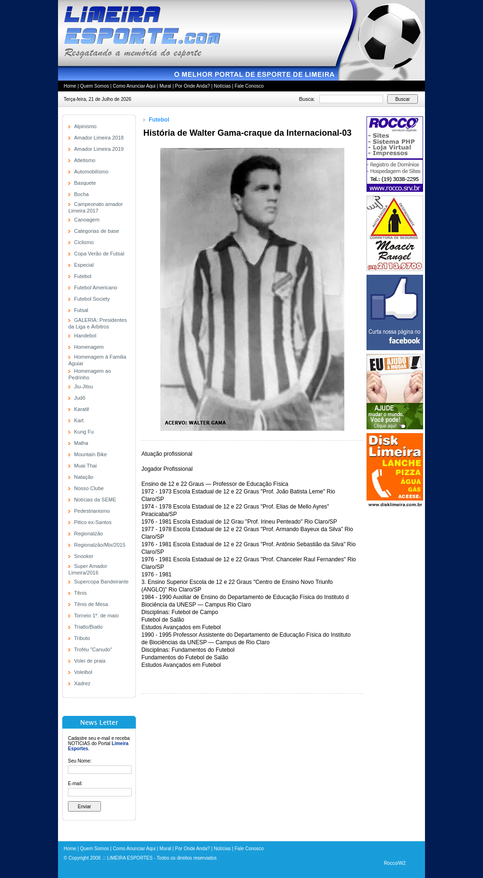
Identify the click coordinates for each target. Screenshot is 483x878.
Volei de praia (90, 661)
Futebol (83, 276)
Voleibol (83, 672)
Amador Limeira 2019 (99, 149)
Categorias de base (96, 231)
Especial (84, 265)
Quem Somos (94, 86)
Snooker (83, 556)
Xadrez (82, 683)
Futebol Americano (95, 287)
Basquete (85, 183)
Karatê (81, 409)
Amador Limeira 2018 (99, 137)
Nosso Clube (89, 488)
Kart (78, 420)
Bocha (81, 194)
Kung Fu (84, 432)
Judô (79, 398)
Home (70, 86)
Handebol (85, 335)
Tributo (82, 638)
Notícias (222, 86)
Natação (83, 477)
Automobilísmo (91, 171)
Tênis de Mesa (91, 604)
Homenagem (89, 347)
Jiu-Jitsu (83, 386)
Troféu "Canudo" (93, 649)
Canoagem (87, 219)
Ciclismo (84, 242)
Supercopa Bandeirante (101, 581)
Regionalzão (88, 533)
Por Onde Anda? (192, 86)
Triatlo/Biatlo (88, 627)
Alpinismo (85, 126)
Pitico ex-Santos (92, 522)
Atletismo (84, 160)
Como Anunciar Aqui (134, 86)
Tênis (80, 593)
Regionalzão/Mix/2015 (99, 545)
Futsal (81, 310)
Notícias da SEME (95, 499)
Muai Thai (85, 465)
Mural (165, 86)
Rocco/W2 (395, 863)
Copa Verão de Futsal (99, 253)
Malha (81, 443)
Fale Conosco (249, 86)
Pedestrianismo (92, 511)
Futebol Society (92, 299)
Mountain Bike (90, 454)
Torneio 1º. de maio (96, 615)
